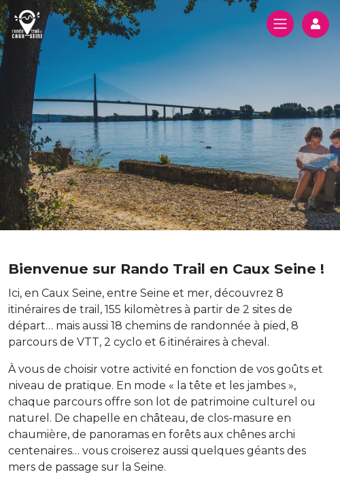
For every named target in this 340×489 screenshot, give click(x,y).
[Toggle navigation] (280, 23)
